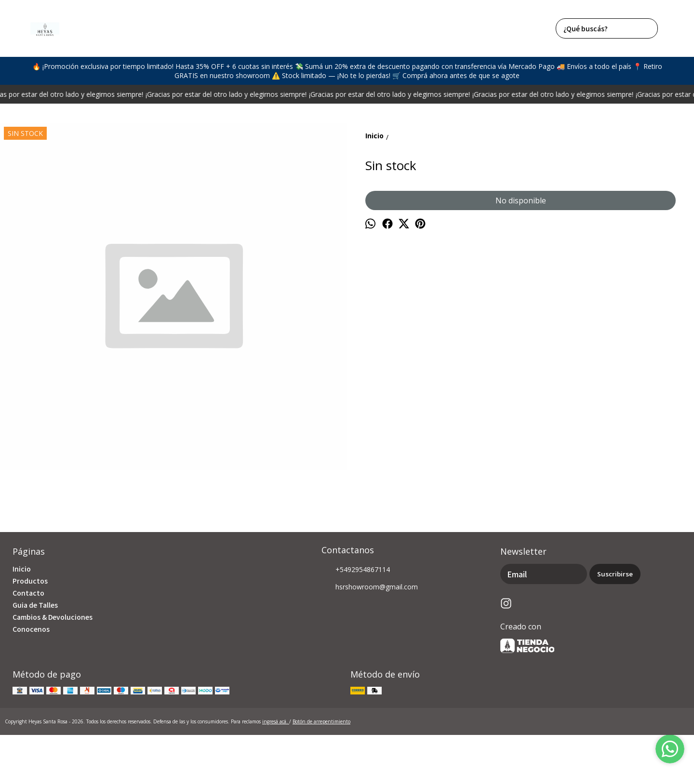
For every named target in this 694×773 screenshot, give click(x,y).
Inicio (22, 568)
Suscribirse (615, 574)
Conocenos (31, 629)
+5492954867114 (355, 570)
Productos (30, 581)
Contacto (28, 593)
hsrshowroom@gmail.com (369, 587)
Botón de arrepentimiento (321, 721)
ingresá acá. (275, 721)
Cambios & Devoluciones (53, 617)
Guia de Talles (35, 605)
